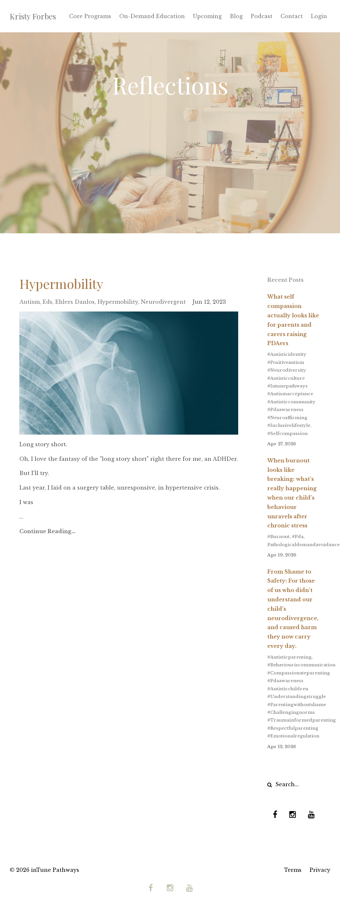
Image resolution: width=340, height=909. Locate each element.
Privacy (320, 870)
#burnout (278, 536)
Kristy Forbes (33, 16)
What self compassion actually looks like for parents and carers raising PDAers (293, 319)
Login (319, 16)
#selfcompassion (287, 433)
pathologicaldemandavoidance (303, 544)
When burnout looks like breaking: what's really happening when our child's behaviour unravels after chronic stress (292, 493)
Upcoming (207, 16)
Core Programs (90, 16)
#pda (297, 536)
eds (47, 302)
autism (29, 302)
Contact (292, 16)
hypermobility (118, 302)
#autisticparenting (289, 657)
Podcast (261, 16)
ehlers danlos (75, 302)
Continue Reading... (47, 531)
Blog (236, 16)
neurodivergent (163, 302)
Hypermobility (61, 283)
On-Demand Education (152, 16)
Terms (293, 870)
